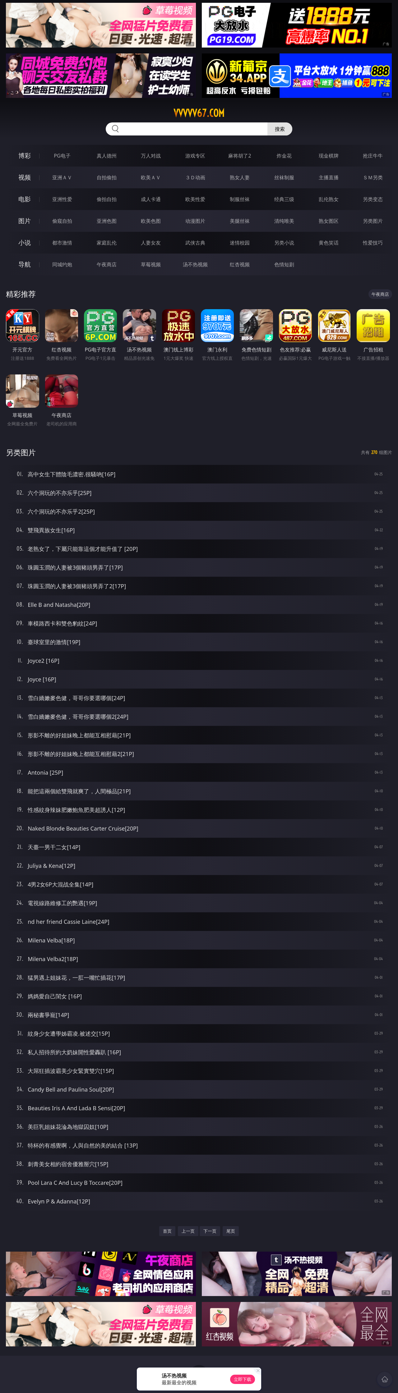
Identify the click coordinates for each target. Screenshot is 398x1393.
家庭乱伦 (107, 242)
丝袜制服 (284, 177)
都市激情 (62, 242)
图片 (24, 221)
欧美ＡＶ (151, 177)
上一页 (188, 1231)
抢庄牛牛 (373, 155)
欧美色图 (151, 221)
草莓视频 (151, 264)
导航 (24, 264)
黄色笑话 (329, 242)
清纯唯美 (284, 221)
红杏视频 (240, 264)
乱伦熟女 (329, 199)
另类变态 (373, 199)
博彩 (24, 155)
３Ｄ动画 (195, 177)
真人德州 (107, 155)
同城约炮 (62, 264)
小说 (24, 242)
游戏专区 (195, 155)
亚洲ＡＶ (62, 177)
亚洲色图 (107, 221)
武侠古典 (195, 242)
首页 (167, 1231)
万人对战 (151, 155)
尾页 (230, 1231)
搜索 (280, 129)
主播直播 (329, 177)
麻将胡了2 (239, 155)
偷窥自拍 (62, 221)
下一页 (209, 1231)
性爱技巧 (373, 242)
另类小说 (284, 242)
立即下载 (242, 1379)
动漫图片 (195, 221)
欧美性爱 (195, 199)
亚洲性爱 (62, 199)
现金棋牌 (329, 155)
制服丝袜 (240, 199)
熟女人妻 (240, 177)
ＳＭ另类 (373, 177)
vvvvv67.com (199, 113)
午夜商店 (107, 264)
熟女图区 (329, 221)
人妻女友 (151, 242)
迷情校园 (240, 242)
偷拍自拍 (107, 199)
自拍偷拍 (107, 177)
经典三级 (284, 199)
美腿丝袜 (240, 221)
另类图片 (373, 221)
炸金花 (284, 155)
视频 (24, 177)
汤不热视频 (195, 264)
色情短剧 (284, 264)
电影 (24, 199)
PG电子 (62, 155)
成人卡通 (151, 199)
